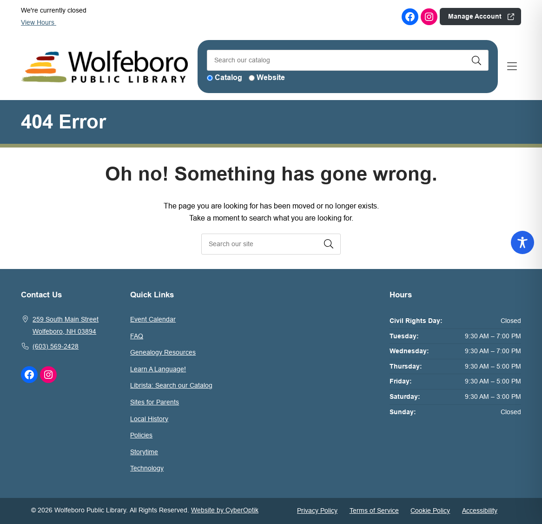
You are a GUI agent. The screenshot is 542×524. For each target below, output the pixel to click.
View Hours (42, 22)
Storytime (144, 452)
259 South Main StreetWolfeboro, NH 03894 (66, 325)
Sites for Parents (154, 402)
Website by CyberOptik (224, 510)
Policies (141, 435)
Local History (149, 419)
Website (271, 77)
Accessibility (479, 510)
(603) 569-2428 (56, 346)
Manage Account (475, 16)
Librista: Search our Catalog (171, 385)
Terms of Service (374, 510)
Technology (147, 468)
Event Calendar (153, 319)
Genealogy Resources (163, 352)
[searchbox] (271, 244)
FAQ (136, 336)
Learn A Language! (158, 369)
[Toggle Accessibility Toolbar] (522, 242)
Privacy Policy (317, 510)
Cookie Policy (430, 510)
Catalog (228, 77)
